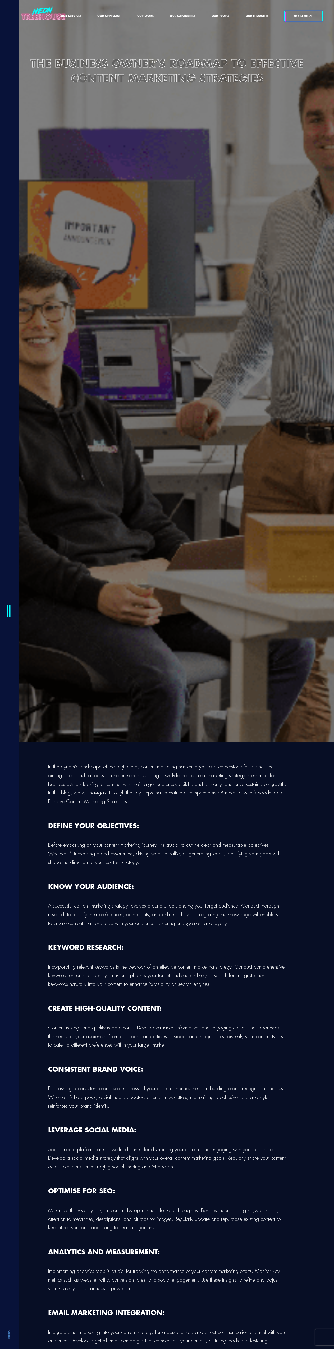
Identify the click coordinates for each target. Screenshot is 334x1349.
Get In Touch (303, 16)
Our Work (145, 16)
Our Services (71, 16)
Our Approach (109, 16)
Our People (221, 16)
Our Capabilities (182, 16)
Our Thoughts (257, 16)
